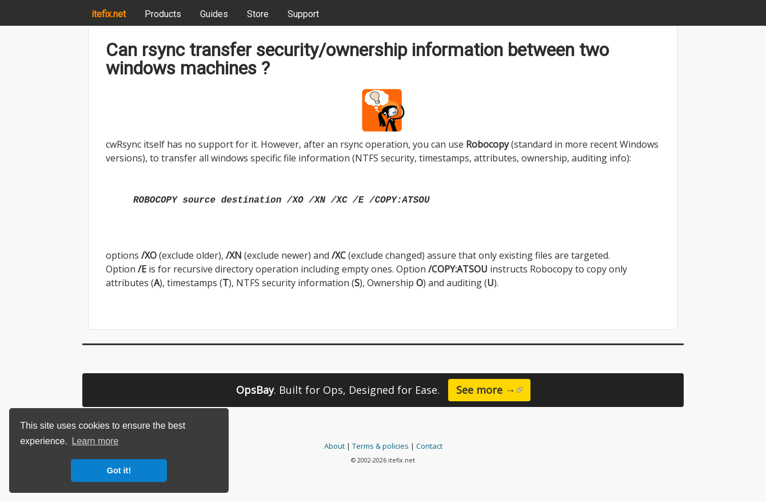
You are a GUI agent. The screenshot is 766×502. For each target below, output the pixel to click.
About (334, 446)
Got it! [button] (119, 470)
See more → (493, 390)
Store (258, 14)
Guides (214, 14)
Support (303, 14)
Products (163, 14)
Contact (429, 446)
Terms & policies (380, 446)
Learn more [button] (95, 441)
